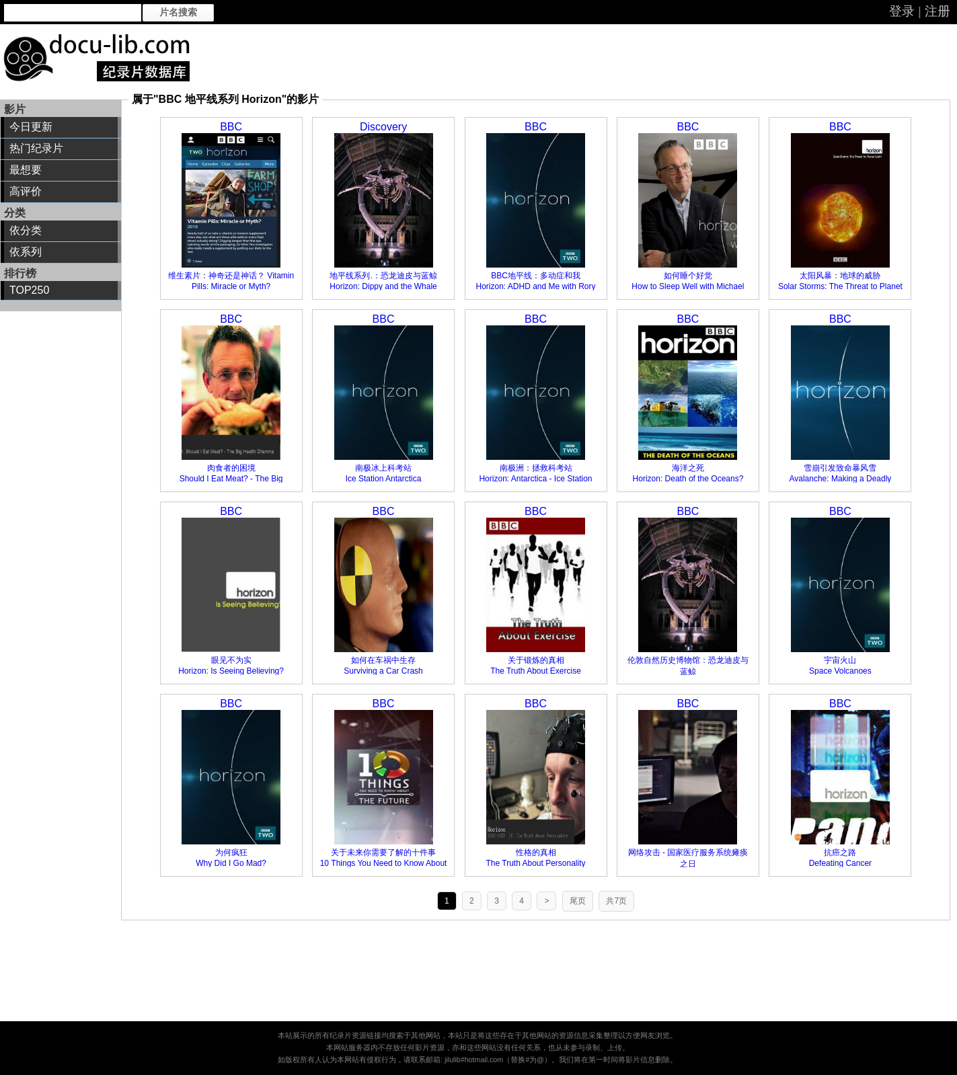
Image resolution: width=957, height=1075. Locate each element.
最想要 (25, 169)
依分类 (25, 230)
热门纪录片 (36, 148)
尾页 (578, 901)
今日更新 (30, 126)
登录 (902, 11)
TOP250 (29, 290)
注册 (937, 11)
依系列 (25, 251)
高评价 (25, 191)
